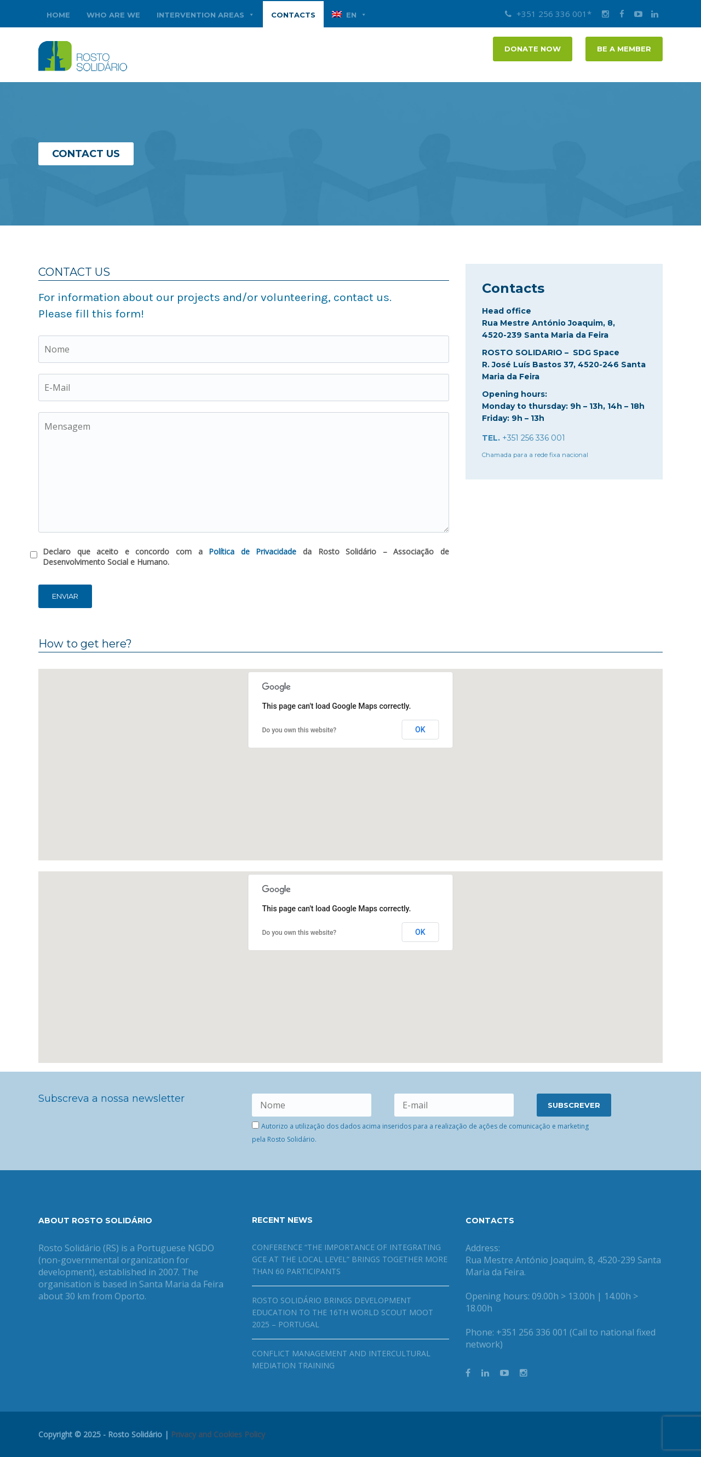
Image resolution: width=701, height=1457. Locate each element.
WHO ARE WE (113, 14)
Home (58, 14)
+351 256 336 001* (548, 13)
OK (420, 729)
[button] (350, 754)
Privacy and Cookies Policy (218, 1434)
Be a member (624, 48)
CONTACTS (293, 14)
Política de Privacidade (252, 551)
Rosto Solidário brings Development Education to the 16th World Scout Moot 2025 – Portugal (342, 1312)
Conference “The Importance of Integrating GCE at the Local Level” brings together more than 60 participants (349, 1259)
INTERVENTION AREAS (206, 14)
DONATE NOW (532, 48)
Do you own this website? (299, 730)
